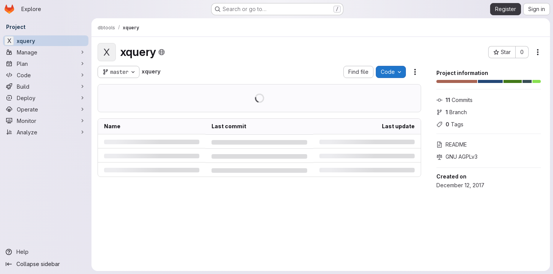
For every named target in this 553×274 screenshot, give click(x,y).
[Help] (45, 252)
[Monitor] (45, 120)
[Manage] (45, 52)
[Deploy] (45, 97)
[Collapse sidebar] (45, 264)
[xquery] (45, 40)
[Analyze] (45, 132)
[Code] (45, 75)
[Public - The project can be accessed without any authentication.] (162, 52)
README (451, 144)
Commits (454, 100)
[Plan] (45, 63)
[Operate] (45, 109)
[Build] (45, 86)
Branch (451, 112)
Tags (449, 124)
